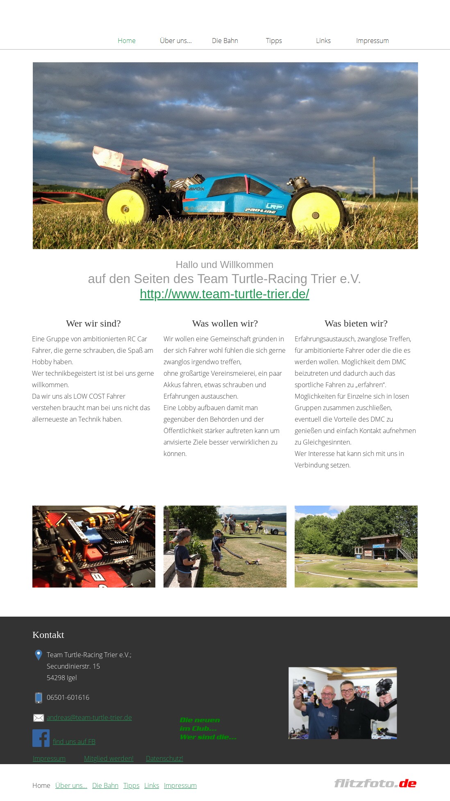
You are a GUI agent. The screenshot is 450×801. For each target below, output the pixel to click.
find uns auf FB (74, 741)
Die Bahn (105, 785)
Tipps (131, 785)
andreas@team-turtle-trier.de (89, 717)
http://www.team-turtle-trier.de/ (224, 294)
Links (151, 785)
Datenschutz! (164, 758)
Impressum (49, 758)
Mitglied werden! (109, 758)
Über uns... (71, 785)
